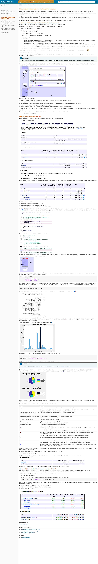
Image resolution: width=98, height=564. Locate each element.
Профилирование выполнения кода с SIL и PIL (30, 529)
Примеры (25, 5)
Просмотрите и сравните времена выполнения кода (8, 18)
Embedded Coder (5, 10)
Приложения (39, 5)
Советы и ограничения (25, 537)
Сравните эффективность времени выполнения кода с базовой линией (8, 29)
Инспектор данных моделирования (28, 532)
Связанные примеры (5, 32)
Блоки (34, 5)
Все (21, 5)
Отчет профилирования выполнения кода (8, 26)
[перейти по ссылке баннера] (36, 2)
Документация (7, 2)
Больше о (3, 34)
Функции (30, 5)
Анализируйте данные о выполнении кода (29, 531)
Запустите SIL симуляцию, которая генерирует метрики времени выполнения (8, 22)
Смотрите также (4, 30)
